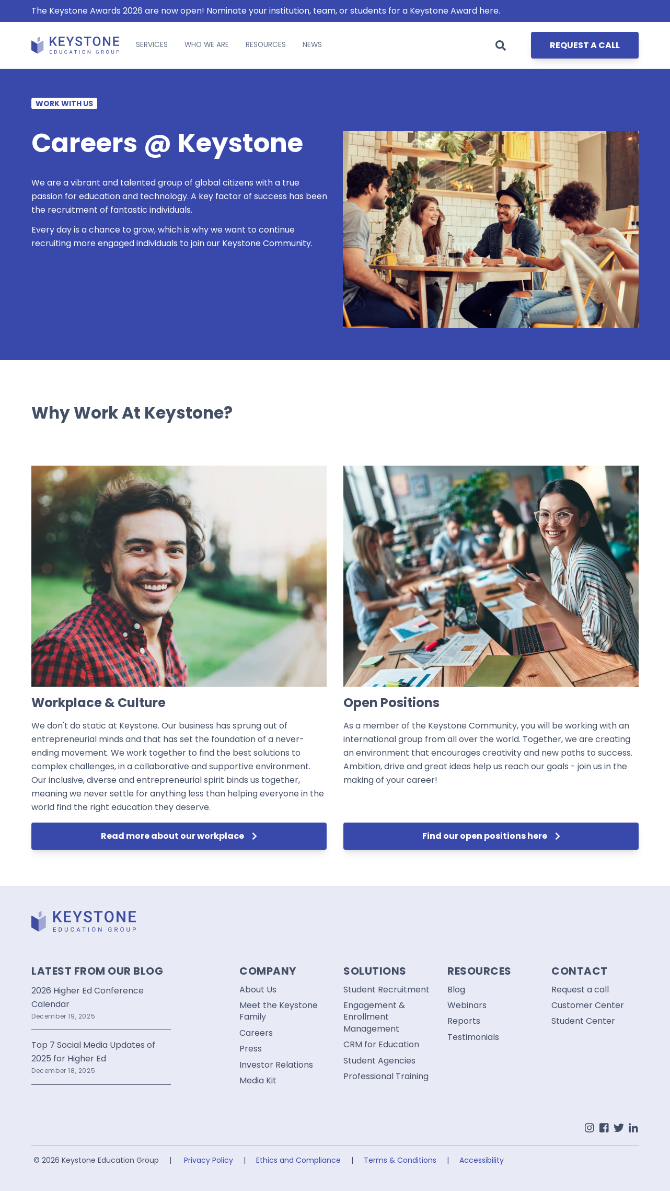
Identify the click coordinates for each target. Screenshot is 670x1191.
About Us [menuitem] (257, 990)
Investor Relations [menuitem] (276, 1065)
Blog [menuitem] (456, 990)
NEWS (312, 45)
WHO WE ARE (206, 45)
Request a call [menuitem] (580, 990)
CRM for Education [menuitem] (381, 1044)
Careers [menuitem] (256, 1033)
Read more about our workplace (179, 836)
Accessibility (481, 1160)
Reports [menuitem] (463, 1021)
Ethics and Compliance (298, 1160)
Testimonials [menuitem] (473, 1037)
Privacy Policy (208, 1160)
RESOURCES (266, 45)
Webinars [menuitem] (467, 1005)
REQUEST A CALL (585, 45)
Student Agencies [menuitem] (379, 1061)
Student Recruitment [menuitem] (386, 990)
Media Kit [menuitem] (257, 1080)
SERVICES (152, 45)
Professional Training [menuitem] (386, 1076)
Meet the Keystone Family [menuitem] (278, 1011)
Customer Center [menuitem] (587, 1005)
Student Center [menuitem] (583, 1021)
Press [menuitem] (250, 1049)
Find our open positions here (491, 836)
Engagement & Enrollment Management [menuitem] (374, 1017)
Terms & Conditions (400, 1160)
